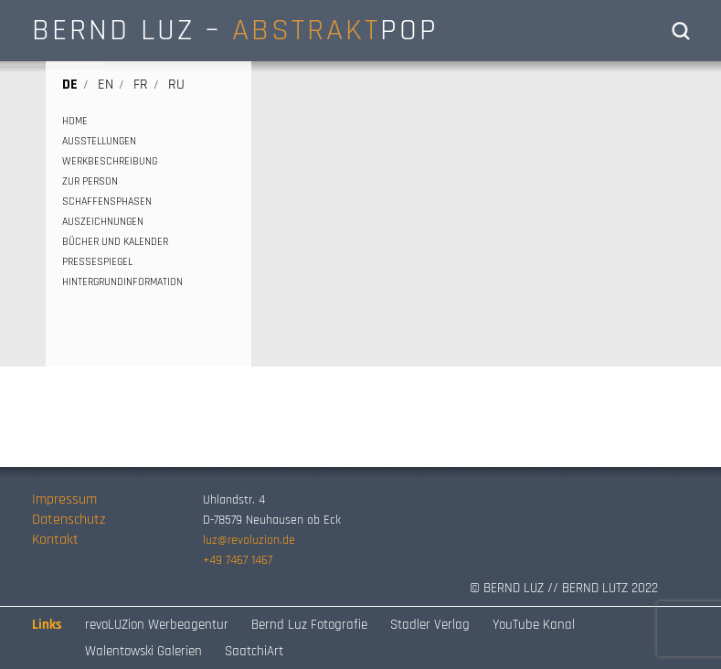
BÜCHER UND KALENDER (115, 242)
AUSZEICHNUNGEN (102, 221)
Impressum (64, 499)
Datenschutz (68, 519)
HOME (75, 121)
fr (140, 84)
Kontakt (55, 539)
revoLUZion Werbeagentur (156, 624)
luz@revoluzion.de (249, 540)
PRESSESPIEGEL (97, 262)
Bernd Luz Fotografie (309, 624)
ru (176, 84)
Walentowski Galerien (143, 651)
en (105, 84)
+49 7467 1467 (237, 560)
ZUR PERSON (90, 181)
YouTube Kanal (534, 624)
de (70, 84)
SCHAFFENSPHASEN (107, 201)
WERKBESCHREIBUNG (109, 161)
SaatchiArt (254, 651)
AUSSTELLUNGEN (99, 141)
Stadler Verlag (430, 624)
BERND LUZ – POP (235, 30)
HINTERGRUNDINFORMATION (122, 282)
